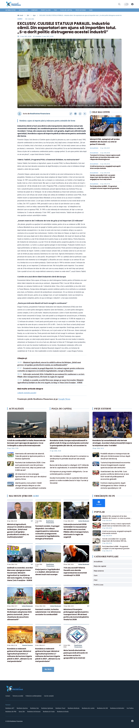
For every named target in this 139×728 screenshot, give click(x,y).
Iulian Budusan (83, 521)
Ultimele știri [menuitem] (10, 10)
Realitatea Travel (60, 708)
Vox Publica (130, 708)
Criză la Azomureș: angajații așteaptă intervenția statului (105, 167)
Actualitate (94, 148)
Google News (64, 399)
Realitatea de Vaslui (49, 711)
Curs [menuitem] (90, 10)
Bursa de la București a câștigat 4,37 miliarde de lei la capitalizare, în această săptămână (69, 466)
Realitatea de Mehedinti (117, 708)
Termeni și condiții (18, 696)
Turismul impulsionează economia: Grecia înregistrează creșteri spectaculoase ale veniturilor (115, 465)
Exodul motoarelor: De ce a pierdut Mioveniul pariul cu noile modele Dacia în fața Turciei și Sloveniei (69, 480)
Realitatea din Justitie (88, 708)
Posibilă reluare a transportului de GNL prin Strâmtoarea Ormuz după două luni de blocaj (115, 456)
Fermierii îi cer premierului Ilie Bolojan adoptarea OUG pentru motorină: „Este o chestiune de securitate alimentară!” (19, 614)
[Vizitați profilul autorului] (19, 114)
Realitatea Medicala (73, 708)
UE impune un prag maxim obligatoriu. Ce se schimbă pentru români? (69, 472)
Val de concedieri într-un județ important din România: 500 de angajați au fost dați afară (102, 177)
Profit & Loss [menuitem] (46, 10)
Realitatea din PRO (10, 711)
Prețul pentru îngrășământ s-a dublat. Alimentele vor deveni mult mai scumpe (47, 572)
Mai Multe (48, 669)
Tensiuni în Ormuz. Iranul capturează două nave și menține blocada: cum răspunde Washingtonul (105, 157)
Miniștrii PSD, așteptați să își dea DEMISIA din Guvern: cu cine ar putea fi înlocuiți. (105, 141)
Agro (34, 15)
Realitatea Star (34, 708)
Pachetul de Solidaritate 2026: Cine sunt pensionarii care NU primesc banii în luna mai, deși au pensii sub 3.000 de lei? (30, 466)
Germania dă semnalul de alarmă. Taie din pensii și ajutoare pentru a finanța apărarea (30, 456)
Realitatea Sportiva (22, 708)
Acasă (20, 15)
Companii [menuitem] (34, 10)
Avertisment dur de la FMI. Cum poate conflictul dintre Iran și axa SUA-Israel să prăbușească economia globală (115, 475)
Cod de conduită (49, 696)
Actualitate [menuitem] (23, 10)
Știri (28, 15)
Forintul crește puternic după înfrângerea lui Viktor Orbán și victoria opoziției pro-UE (113, 485)
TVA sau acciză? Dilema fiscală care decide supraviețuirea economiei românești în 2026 (75, 572)
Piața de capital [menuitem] (66, 10)
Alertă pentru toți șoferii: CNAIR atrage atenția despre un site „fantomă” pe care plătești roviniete (30, 485)
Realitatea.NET (9, 708)
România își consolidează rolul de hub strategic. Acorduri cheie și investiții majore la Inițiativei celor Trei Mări (112, 443)
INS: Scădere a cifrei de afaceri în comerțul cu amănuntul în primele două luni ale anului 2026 (69, 458)
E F (32, 521)
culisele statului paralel (26, 393)
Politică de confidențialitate (34, 696)
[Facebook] (132, 4)
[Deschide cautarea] (119, 4)
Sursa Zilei (22, 711)
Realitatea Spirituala (47, 708)
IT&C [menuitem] (55, 10)
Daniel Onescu (27, 645)
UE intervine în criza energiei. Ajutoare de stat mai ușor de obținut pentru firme (30, 476)
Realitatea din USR (102, 708)
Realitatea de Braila (62, 711)
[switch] (126, 4)
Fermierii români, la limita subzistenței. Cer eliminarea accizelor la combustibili (48, 612)
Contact (7, 696)
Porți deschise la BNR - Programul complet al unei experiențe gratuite (104, 187)
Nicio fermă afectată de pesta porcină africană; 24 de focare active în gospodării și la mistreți (76, 654)
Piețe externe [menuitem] (81, 10)
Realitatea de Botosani (33, 711)
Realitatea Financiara (40, 113)
